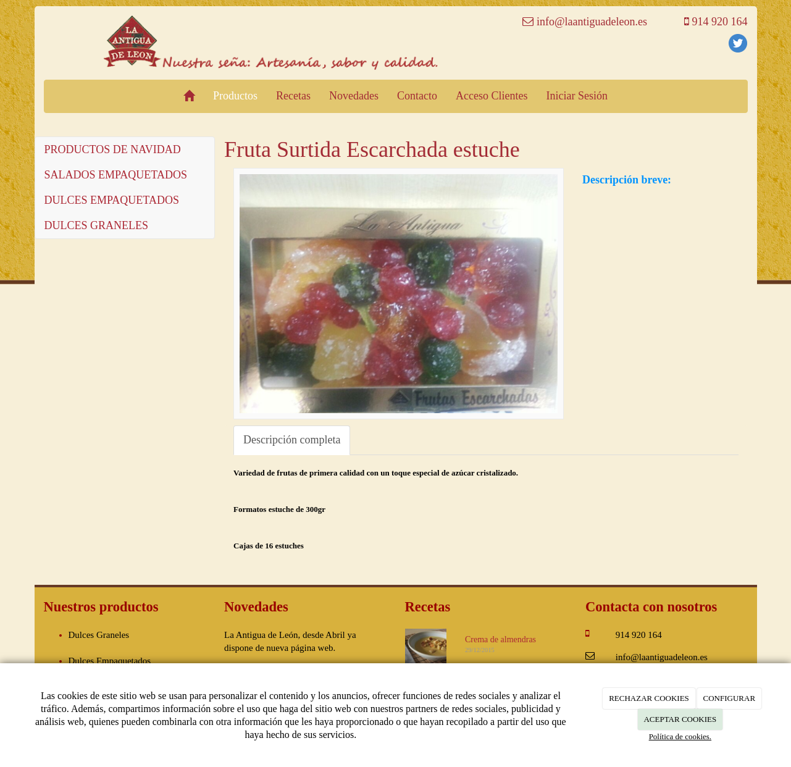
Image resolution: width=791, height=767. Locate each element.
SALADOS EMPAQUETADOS (115, 175)
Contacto (417, 96)
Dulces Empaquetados (110, 661)
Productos (235, 96)
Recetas (293, 96)
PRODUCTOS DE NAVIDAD (112, 149)
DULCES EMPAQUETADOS (111, 200)
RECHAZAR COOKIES (649, 698)
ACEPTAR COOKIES (679, 719)
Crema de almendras (500, 639)
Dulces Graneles (99, 635)
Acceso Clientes (491, 96)
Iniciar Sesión (576, 96)
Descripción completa (291, 440)
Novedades (354, 96)
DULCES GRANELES (96, 225)
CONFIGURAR (729, 698)
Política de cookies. (680, 736)
